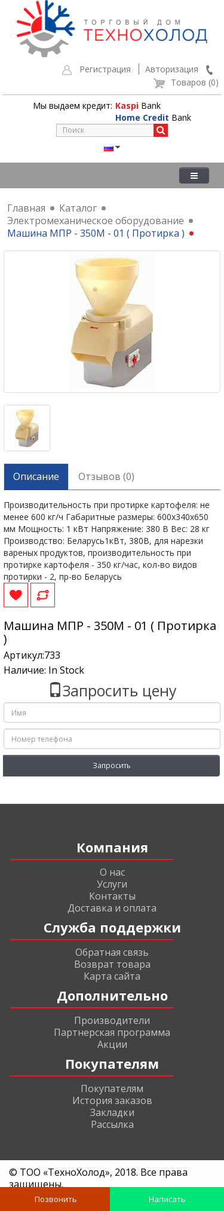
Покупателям (112, 1088)
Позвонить (55, 1199)
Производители (112, 1020)
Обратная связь (112, 952)
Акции (112, 1044)
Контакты (112, 896)
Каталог (78, 208)
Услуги (112, 884)
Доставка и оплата (112, 908)
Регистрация (105, 69)
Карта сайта (112, 976)
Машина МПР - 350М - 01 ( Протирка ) (96, 233)
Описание (36, 476)
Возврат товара (112, 964)
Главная (26, 208)
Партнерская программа (112, 1032)
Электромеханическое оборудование (95, 220)
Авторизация (171, 69)
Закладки (112, 1112)
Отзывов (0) (106, 476)
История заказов (112, 1100)
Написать (166, 1199)
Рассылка (112, 1124)
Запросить (112, 765)
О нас (112, 872)
